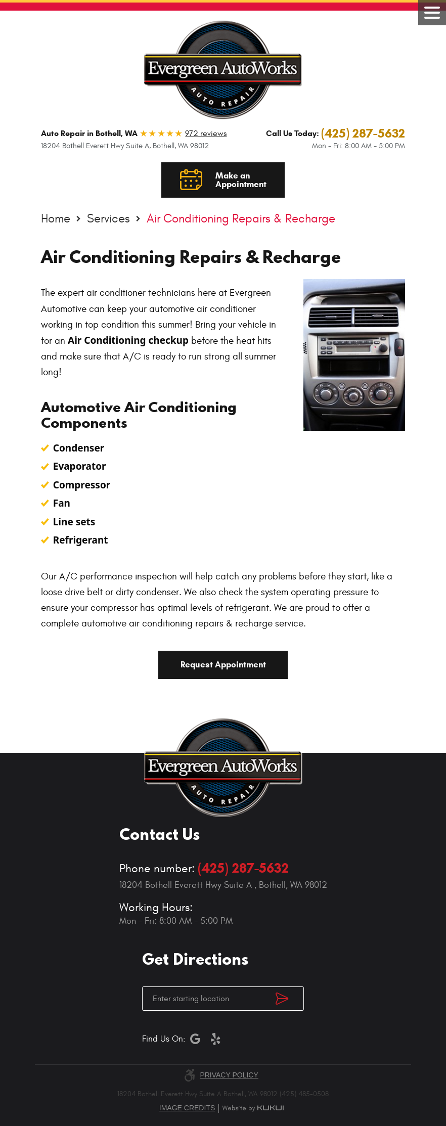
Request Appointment (223, 664)
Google (195, 1039)
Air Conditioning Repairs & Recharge (241, 219)
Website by (253, 1108)
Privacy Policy (229, 1075)
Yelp (215, 1039)
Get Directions (290, 998)
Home (55, 219)
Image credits (187, 1108)
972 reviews (206, 133)
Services (108, 219)
